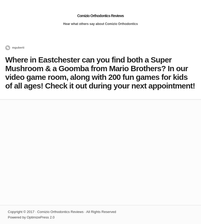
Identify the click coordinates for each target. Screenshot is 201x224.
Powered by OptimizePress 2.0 (31, 217)
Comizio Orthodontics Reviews (100, 16)
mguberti (18, 47)
